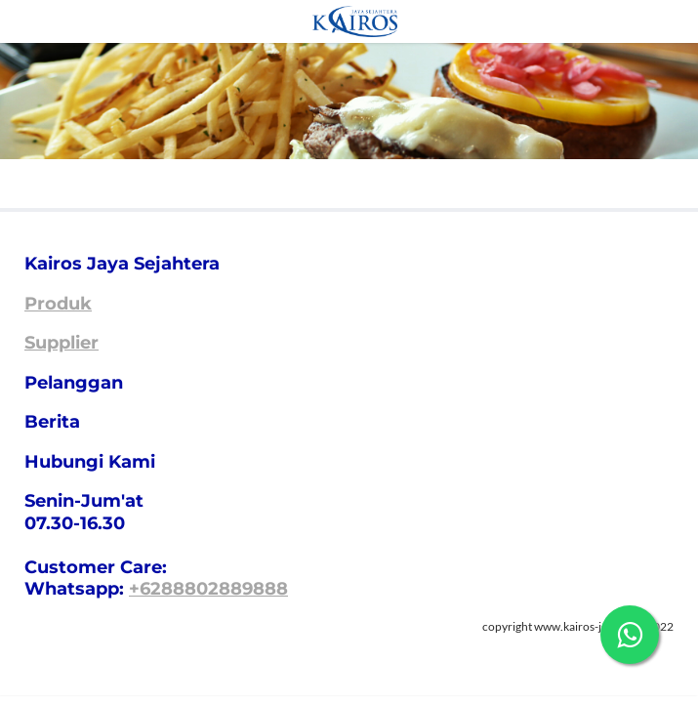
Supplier (61, 342)
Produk (58, 303)
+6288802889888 (208, 589)
